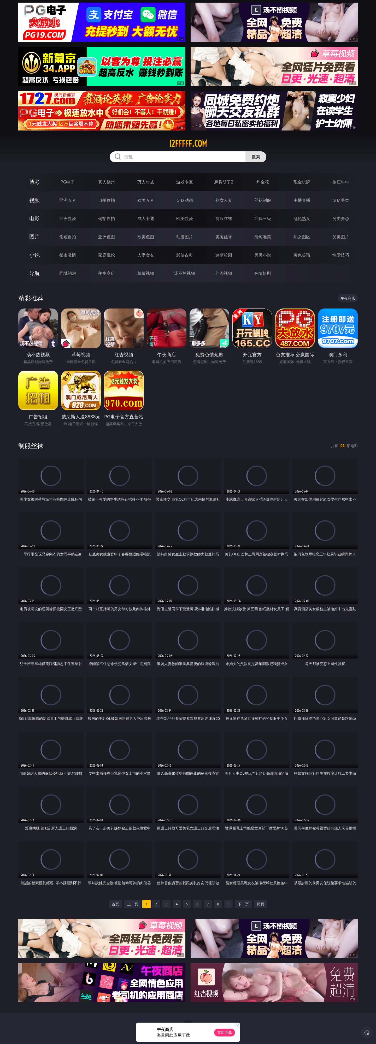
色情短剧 (262, 273)
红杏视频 (223, 273)
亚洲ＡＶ (67, 200)
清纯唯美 (262, 237)
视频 (34, 200)
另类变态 (340, 218)
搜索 (256, 157)
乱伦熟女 (301, 218)
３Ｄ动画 (184, 200)
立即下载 (224, 1032)
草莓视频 (145, 273)
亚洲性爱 (67, 218)
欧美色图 (145, 237)
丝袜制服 (262, 200)
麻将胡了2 (223, 182)
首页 (115, 903)
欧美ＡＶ (145, 200)
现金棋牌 (301, 182)
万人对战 (145, 182)
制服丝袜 (223, 218)
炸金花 (262, 182)
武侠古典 (184, 255)
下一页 (243, 903)
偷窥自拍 (67, 237)
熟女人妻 (223, 200)
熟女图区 (301, 237)
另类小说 (262, 255)
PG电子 (67, 182)
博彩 (34, 181)
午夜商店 (106, 273)
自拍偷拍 (106, 200)
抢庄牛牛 (340, 182)
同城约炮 (67, 273)
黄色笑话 (301, 255)
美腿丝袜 (223, 237)
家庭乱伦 (106, 255)
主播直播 (301, 200)
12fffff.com (188, 143)
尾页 (260, 903)
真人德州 (106, 182)
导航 (34, 273)
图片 (34, 236)
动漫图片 (184, 237)
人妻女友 (145, 255)
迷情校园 (223, 255)
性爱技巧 (340, 255)
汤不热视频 (184, 273)
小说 (34, 254)
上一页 (132, 903)
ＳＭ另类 (340, 200)
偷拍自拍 (106, 218)
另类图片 (340, 237)
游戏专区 (184, 182)
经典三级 (262, 218)
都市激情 (67, 255)
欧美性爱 (184, 218)
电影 (34, 218)
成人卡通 (145, 218)
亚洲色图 (106, 237)
